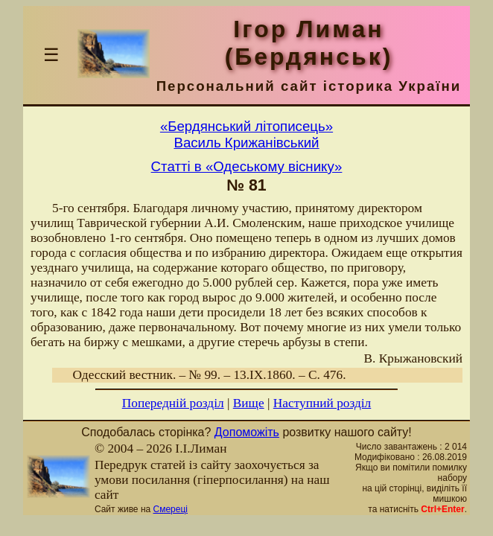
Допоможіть (246, 432)
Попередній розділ (173, 403)
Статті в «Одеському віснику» (247, 166)
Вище (248, 403)
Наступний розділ (322, 403)
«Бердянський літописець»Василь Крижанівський (246, 134)
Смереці (170, 509)
